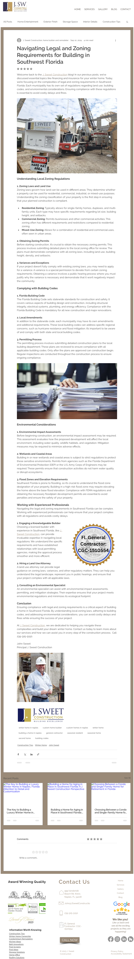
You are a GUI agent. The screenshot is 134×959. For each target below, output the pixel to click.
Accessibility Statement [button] (121, 954)
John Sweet (54, 745)
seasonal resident (75, 733)
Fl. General (69, 923)
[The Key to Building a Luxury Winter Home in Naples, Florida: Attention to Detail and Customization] (23, 794)
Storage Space (70, 21)
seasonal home (94, 733)
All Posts (7, 21)
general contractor (54, 733)
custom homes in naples (77, 728)
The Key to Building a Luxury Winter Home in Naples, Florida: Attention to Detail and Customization (23, 811)
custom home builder (52, 728)
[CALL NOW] (69, 940)
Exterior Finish (50, 21)
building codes (41, 738)
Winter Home (41, 745)
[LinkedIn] (124, 939)
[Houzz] (130, 939)
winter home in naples (28, 728)
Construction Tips (111, 21)
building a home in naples (30, 733)
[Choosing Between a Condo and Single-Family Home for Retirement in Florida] (110, 794)
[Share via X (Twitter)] (25, 754)
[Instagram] (117, 939)
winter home (98, 728)
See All (127, 778)
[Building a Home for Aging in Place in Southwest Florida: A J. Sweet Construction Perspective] (67, 794)
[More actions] (115, 40)
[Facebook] (111, 939)
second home (25, 738)
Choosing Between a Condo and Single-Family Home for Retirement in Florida (111, 811)
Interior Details (90, 21)
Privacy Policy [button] (117, 951)
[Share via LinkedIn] (31, 754)
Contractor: (70, 926)
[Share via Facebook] (18, 754)
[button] (127, 22)
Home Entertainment (27, 21)
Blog (120, 897)
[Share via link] (38, 754)
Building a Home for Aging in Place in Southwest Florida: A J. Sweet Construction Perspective (67, 811)
